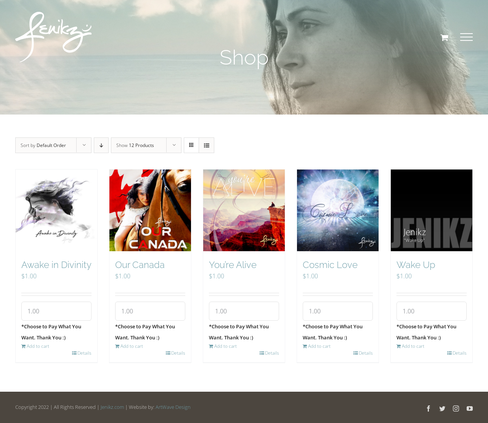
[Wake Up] (431, 210)
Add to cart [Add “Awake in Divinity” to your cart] (38, 346)
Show (135, 145)
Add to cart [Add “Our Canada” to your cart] (131, 346)
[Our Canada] (150, 210)
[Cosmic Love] (338, 210)
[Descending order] (101, 145)
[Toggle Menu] (466, 37)
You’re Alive (233, 264)
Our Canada (140, 264)
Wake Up (415, 264)
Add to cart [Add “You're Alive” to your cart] (225, 346)
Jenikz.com (112, 407)
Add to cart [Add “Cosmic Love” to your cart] (319, 346)
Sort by (43, 145)
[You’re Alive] (244, 210)
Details (84, 353)
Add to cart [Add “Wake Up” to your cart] (413, 346)
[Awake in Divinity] (56, 210)
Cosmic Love (330, 264)
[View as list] (206, 145)
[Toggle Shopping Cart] (444, 37)
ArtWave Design (173, 407)
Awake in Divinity (56, 264)
